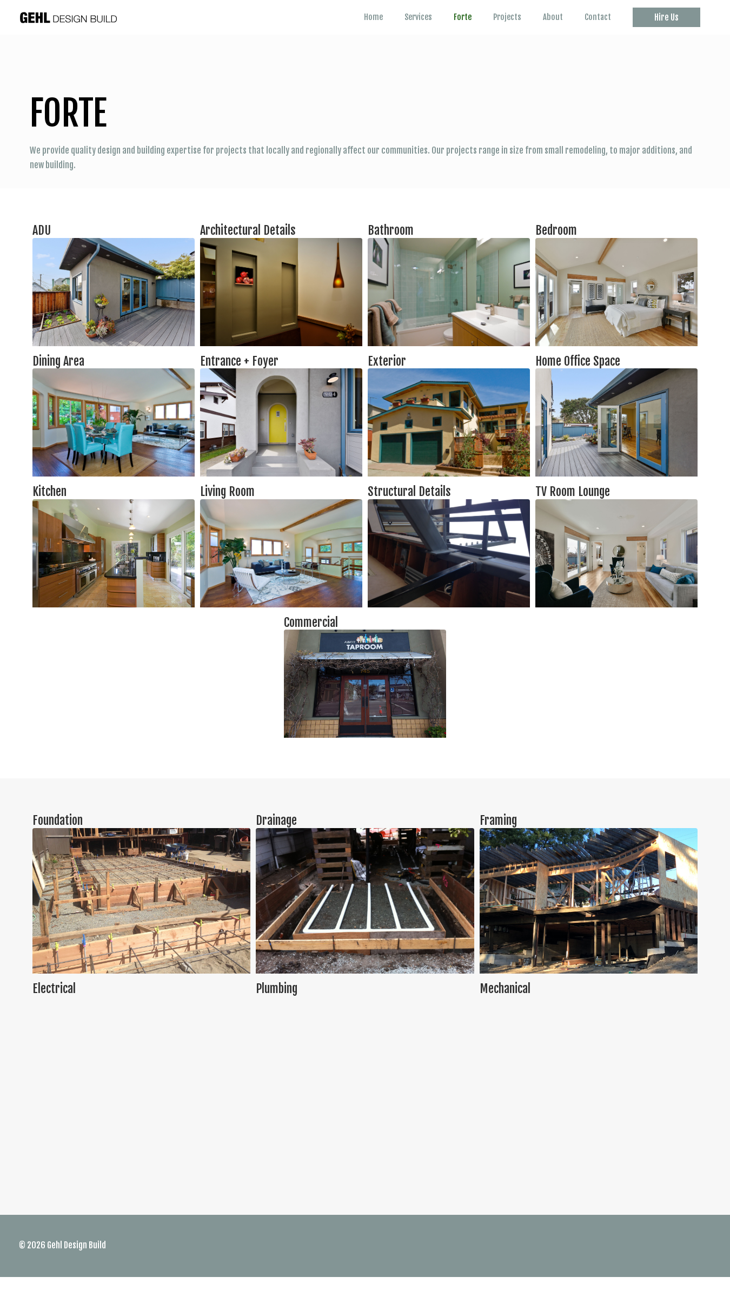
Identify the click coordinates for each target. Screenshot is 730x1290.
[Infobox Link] (113, 299)
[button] (666, 24)
